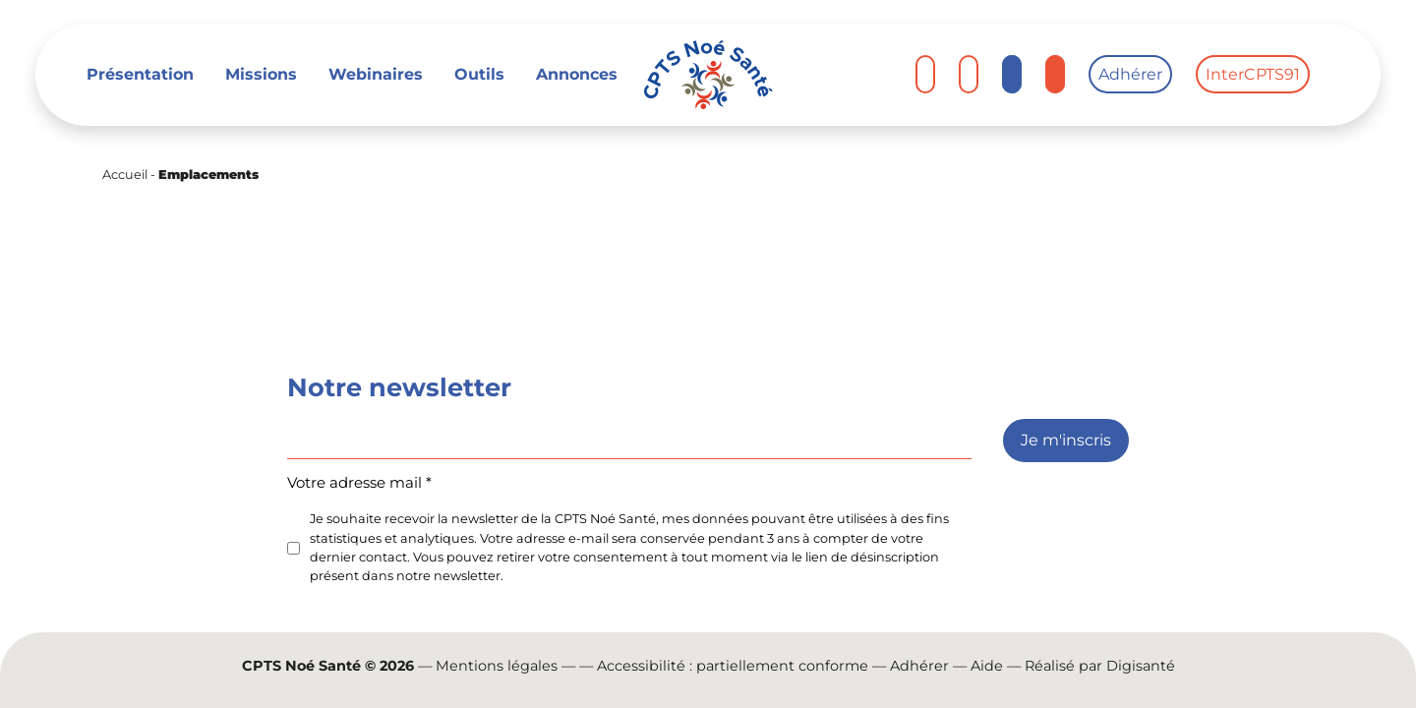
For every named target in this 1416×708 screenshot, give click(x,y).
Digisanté (1140, 666)
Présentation (140, 74)
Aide (987, 666)
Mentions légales (497, 666)
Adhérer (1130, 74)
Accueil (125, 174)
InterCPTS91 (1253, 74)
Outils (479, 74)
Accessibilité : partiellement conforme (732, 666)
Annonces (577, 74)
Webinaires (375, 74)
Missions (261, 74)
